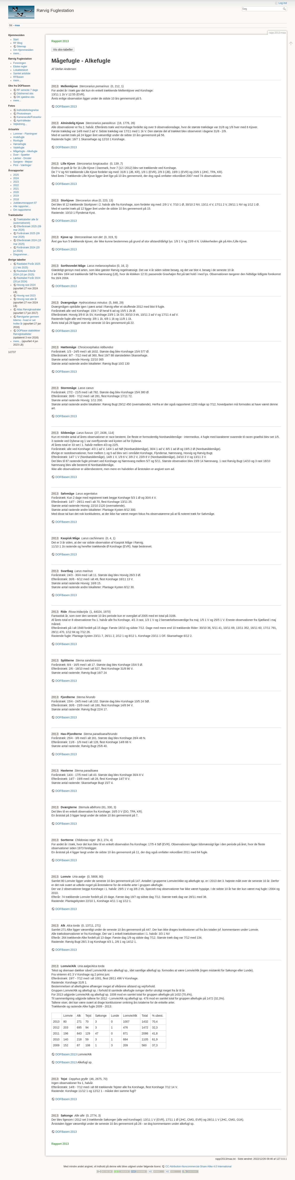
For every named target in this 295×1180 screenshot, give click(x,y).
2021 (16, 188)
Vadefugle (18, 147)
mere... (17, 53)
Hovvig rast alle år (27, 299)
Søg (285, 8)
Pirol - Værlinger (22, 165)
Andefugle (19, 137)
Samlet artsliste (22, 73)
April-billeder (24, 120)
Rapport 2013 (60, 41)
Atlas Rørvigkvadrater (29, 309)
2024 (16, 178)
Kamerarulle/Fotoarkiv (29, 117)
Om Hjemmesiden (23, 50)
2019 (16, 195)
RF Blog (17, 43)
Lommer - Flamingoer (25, 133)
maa (17, 25)
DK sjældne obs (25, 97)
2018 (16, 199)
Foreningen (19, 63)
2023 (16, 181)
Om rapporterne (22, 209)
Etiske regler (20, 66)
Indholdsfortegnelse (28, 110)
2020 (16, 192)
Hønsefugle (19, 144)
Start (16, 39)
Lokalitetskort (20, 70)
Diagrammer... (21, 254)
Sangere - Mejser (23, 161)
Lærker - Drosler (22, 158)
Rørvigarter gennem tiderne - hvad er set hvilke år (26, 320)
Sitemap (21, 46)
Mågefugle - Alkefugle (25, 151)
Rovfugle (18, 140)
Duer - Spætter (21, 154)
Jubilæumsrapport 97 (25, 202)
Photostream (24, 113)
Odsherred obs (25, 93)
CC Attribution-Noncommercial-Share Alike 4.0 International (198, 1166)
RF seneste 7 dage (27, 90)
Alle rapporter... (21, 206)
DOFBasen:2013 (66, 106)
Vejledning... (20, 124)
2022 (16, 185)
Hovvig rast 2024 (26, 285)
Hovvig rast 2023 (26, 295)
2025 (16, 174)
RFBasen (18, 77)
